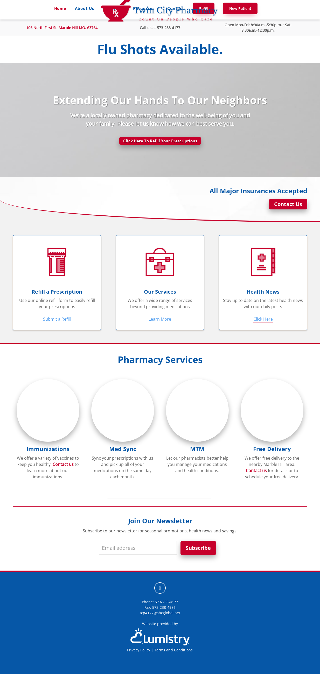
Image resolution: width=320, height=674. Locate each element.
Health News (263, 291)
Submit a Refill (57, 319)
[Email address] (138, 547)
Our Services (160, 291)
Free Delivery (272, 449)
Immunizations (47, 449)
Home (60, 8)
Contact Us (288, 204)
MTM (197, 449)
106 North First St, (62, 27)
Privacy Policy (138, 649)
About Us (84, 8)
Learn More (160, 319)
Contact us (63, 464)
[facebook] (160, 588)
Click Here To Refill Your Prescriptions (160, 141)
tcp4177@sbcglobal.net (160, 612)
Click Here (263, 319)
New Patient (240, 8)
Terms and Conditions (173, 649)
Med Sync (122, 449)
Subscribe (198, 548)
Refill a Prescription (57, 291)
